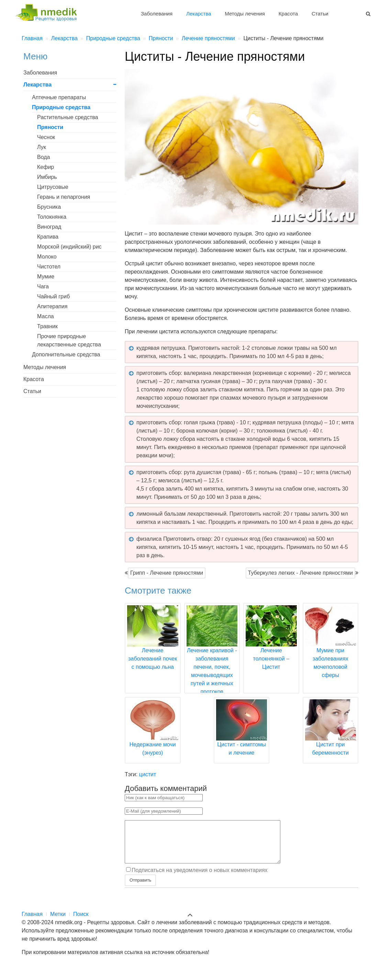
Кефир (45, 167)
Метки (58, 922)
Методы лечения (245, 13)
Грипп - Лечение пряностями (166, 573)
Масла (45, 316)
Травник (47, 326)
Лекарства (198, 13)
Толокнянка (51, 217)
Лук (41, 147)
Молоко (47, 257)
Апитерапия (52, 306)
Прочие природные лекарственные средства (69, 340)
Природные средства (61, 107)
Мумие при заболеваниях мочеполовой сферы (330, 650)
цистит (147, 774)
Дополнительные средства (66, 354)
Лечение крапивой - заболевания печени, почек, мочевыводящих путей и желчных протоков (212, 658)
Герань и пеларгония (63, 197)
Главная (32, 922)
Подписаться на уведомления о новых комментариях (200, 878)
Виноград (49, 227)
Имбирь (47, 177)
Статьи (320, 13)
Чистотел (48, 266)
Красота (288, 13)
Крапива (47, 237)
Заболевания (156, 13)
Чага (43, 286)
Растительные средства (67, 117)
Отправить (140, 888)
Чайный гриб (53, 296)
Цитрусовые (52, 187)
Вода (43, 157)
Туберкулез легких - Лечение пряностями (300, 573)
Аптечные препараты (59, 97)
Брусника (49, 207)
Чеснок (46, 137)
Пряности (50, 127)
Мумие (45, 276)
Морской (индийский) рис (69, 247)
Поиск (80, 922)
